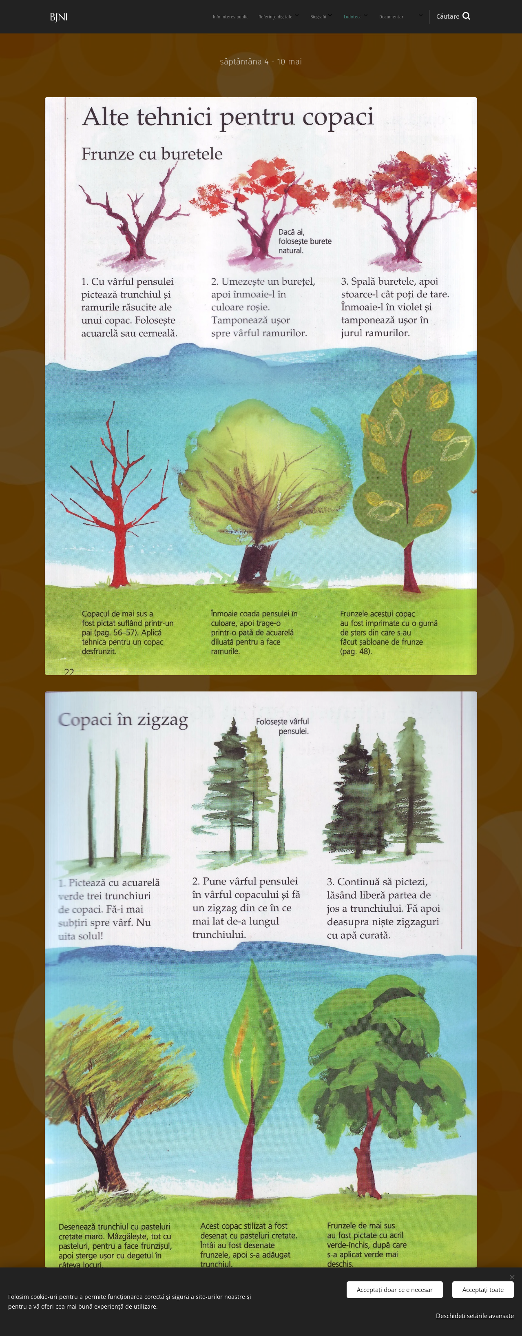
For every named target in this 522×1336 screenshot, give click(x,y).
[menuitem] (167, 16)
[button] (453, 16)
